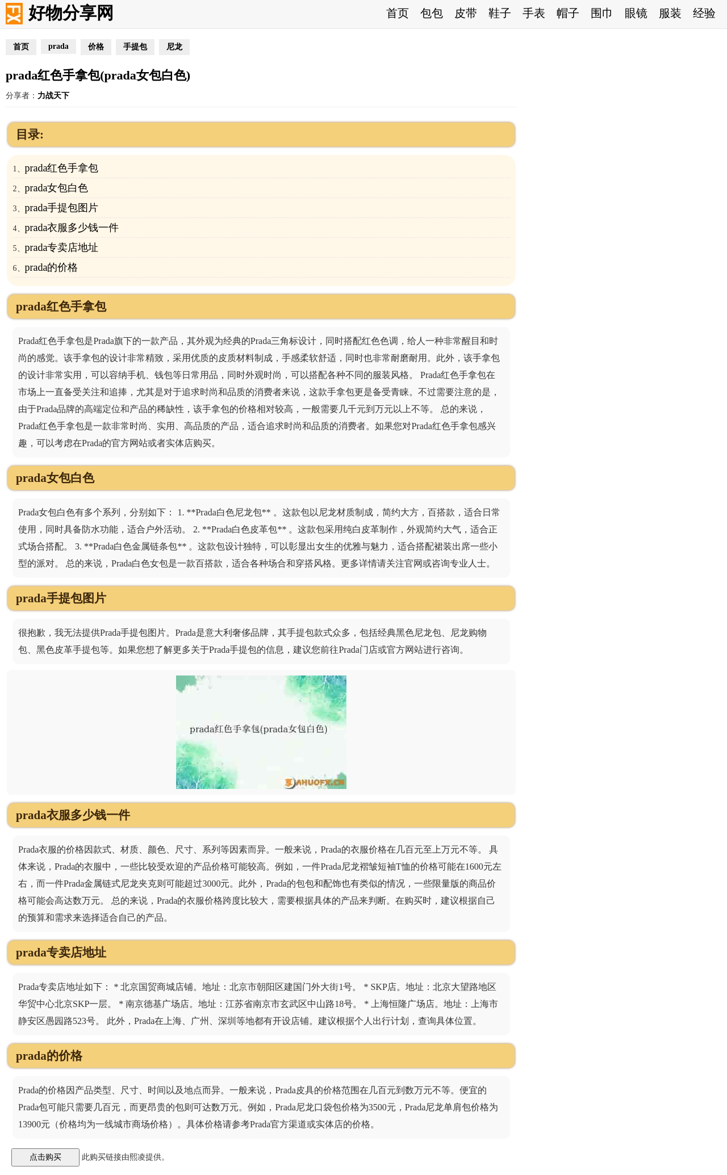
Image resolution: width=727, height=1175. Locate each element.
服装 (670, 13)
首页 (397, 13)
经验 (704, 13)
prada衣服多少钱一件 (72, 227)
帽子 (568, 13)
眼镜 (636, 13)
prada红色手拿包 (62, 168)
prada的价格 (51, 267)
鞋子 (499, 13)
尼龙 (174, 47)
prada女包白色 (57, 188)
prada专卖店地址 (62, 247)
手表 (534, 13)
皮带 (465, 13)
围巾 (602, 13)
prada (58, 46)
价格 (96, 47)
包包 (431, 13)
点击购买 (45, 1156)
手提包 (135, 47)
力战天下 (53, 95)
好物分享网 (71, 12)
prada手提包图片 (62, 207)
